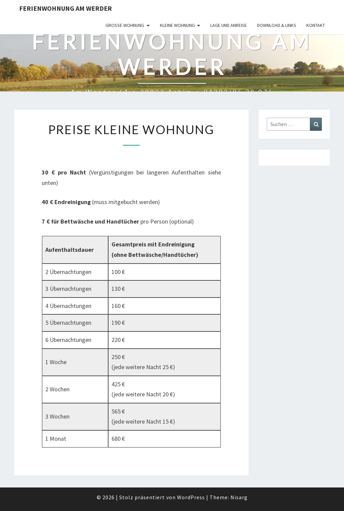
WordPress (191, 497)
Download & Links (276, 25)
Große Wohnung (124, 25)
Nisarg (239, 497)
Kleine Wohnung (177, 25)
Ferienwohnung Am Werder (65, 8)
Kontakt (315, 25)
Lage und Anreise (228, 25)
